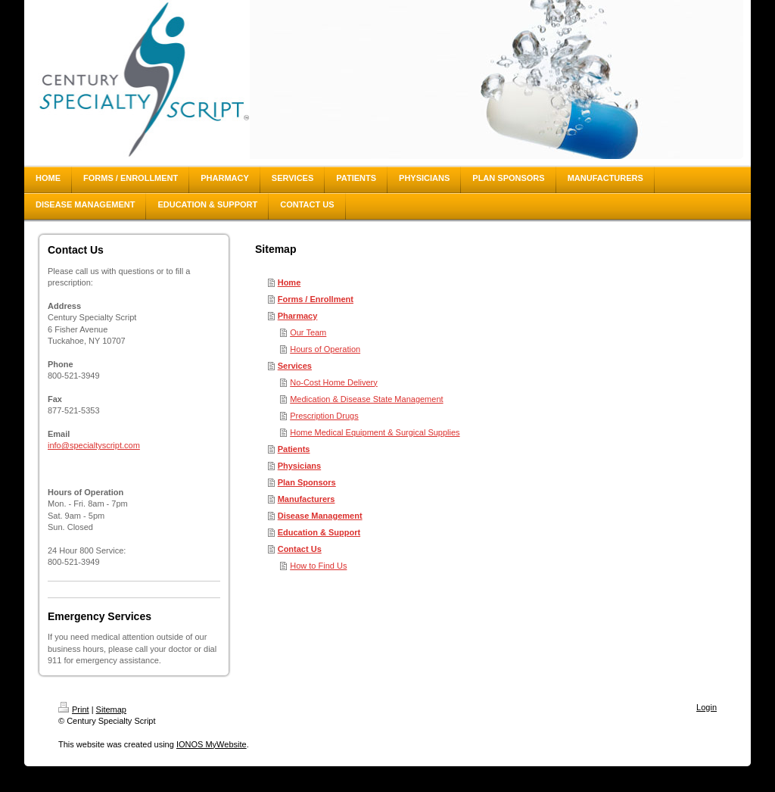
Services (295, 365)
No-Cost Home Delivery (334, 382)
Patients (294, 449)
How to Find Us (318, 565)
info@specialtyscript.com (94, 445)
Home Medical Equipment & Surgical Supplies (374, 432)
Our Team (308, 332)
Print (73, 709)
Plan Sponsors (307, 482)
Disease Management (320, 515)
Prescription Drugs (324, 415)
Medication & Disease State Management (366, 399)
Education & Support (319, 532)
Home (289, 282)
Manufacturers (306, 499)
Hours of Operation (325, 349)
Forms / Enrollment (315, 299)
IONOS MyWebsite (211, 744)
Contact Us (300, 548)
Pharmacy (298, 315)
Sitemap (111, 709)
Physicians (299, 465)
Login (706, 707)
